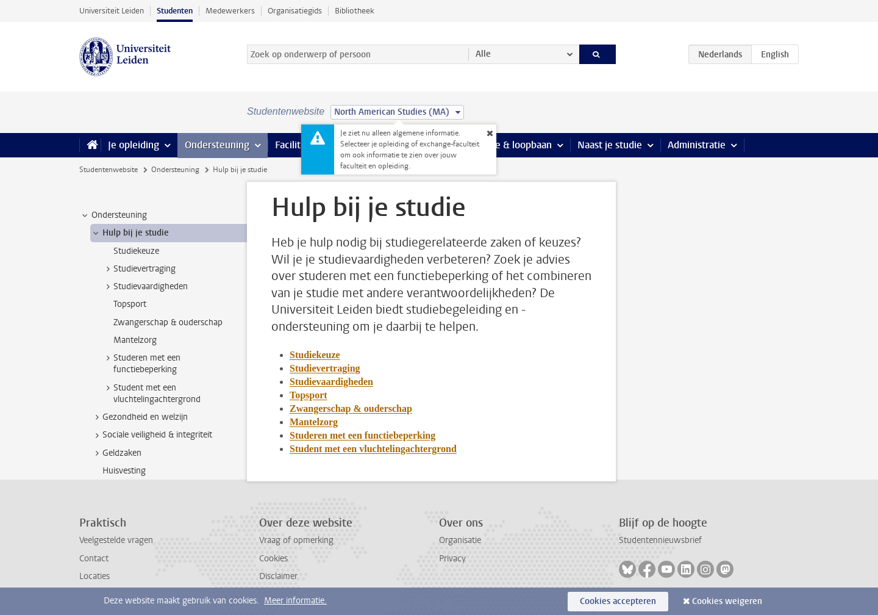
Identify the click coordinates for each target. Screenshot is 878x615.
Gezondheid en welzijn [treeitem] (139, 417)
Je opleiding (133, 144)
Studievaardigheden (331, 381)
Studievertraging (325, 368)
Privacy (452, 558)
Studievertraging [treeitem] (139, 269)
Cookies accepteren (618, 601)
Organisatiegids (295, 10)
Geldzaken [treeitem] (116, 453)
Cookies (273, 558)
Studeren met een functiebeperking (362, 435)
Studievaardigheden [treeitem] (145, 287)
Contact (94, 558)
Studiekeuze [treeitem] (136, 251)
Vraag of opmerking (296, 540)
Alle (483, 54)
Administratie (697, 144)
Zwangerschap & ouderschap (351, 408)
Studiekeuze (315, 355)
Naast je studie (609, 144)
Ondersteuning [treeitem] (113, 215)
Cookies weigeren (727, 601)
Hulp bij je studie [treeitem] (130, 233)
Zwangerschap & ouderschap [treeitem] (168, 322)
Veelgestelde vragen (116, 540)
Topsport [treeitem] (129, 304)
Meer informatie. (295, 600)
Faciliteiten (299, 144)
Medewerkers (230, 10)
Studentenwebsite (108, 169)
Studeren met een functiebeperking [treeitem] (141, 363)
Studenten (175, 10)
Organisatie (460, 540)
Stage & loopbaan (514, 144)
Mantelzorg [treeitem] (135, 340)
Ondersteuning (217, 144)
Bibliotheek (354, 10)
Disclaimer (278, 576)
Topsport (308, 395)
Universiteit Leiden (111, 10)
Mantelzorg (314, 422)
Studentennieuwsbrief (660, 540)
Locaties (94, 576)
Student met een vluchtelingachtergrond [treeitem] (151, 393)
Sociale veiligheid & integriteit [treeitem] (151, 435)
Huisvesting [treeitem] (124, 471)
